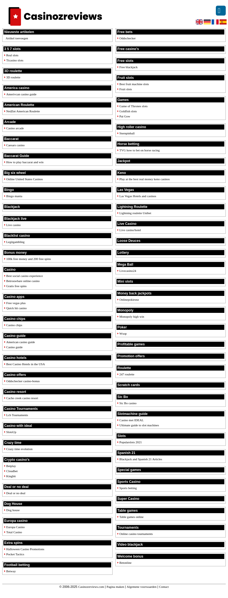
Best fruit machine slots (134, 84)
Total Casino (14, 532)
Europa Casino (15, 527)
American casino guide (20, 342)
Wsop (123, 333)
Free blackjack (128, 67)
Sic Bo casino (128, 403)
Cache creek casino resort (22, 398)
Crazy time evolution (19, 449)
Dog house (13, 510)
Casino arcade (15, 128)
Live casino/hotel (130, 230)
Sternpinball (127, 133)
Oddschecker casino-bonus (23, 381)
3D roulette (13, 77)
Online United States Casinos (24, 179)
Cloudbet (12, 471)
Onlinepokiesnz (129, 299)
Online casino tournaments (136, 533)
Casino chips (14, 325)
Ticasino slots (14, 60)
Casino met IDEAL (131, 420)
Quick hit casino (16, 308)
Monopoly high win (131, 316)
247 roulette (126, 374)
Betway (11, 571)
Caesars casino (15, 145)
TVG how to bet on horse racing (139, 150)
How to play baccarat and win (25, 162)
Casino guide (14, 347)
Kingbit (11, 476)
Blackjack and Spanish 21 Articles (140, 459)
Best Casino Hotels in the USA (25, 364)
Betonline (125, 562)
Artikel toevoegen (17, 38)
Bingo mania (14, 196)
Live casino (13, 225)
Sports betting (128, 488)
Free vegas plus (15, 303)
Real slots (12, 55)
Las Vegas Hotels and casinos (137, 196)
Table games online (131, 517)
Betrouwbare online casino (23, 281)
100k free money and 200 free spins (28, 259)
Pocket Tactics (15, 554)
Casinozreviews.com (91, 586)
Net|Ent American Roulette (23, 111)
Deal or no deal (15, 493)
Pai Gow (124, 116)
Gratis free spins (16, 286)
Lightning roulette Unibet (135, 213)
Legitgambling (15, 242)
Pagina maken (115, 586)
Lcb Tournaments (17, 415)
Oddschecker (127, 38)
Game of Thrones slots (133, 106)
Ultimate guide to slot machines (139, 425)
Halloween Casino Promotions (25, 549)
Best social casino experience (24, 276)
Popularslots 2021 (130, 442)
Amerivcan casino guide (21, 94)
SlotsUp (11, 432)
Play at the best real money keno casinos (144, 179)
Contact (164, 586)
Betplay (11, 466)
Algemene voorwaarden (141, 586)
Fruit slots (125, 89)
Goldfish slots (128, 111)
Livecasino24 (127, 270)
